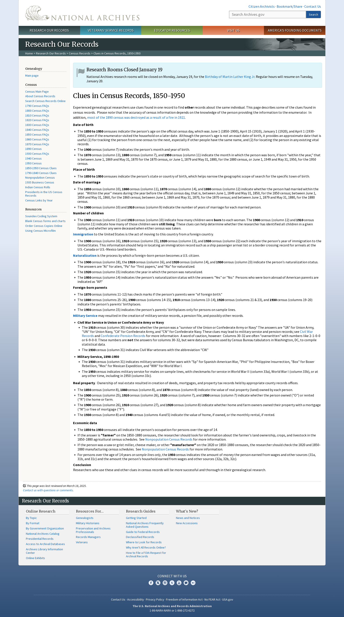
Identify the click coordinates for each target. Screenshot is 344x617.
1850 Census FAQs (37, 134)
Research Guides (141, 511)
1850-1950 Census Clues (41, 168)
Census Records (79, 53)
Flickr (193, 582)
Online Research (40, 511)
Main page (32, 75)
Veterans (82, 542)
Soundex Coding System (41, 216)
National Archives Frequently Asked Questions (145, 525)
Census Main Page (37, 91)
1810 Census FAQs (37, 115)
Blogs (186, 582)
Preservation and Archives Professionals (93, 530)
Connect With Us (172, 576)
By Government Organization (45, 528)
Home (29, 53)
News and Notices (188, 518)
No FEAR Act (212, 599)
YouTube (179, 582)
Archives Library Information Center (44, 551)
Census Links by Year (39, 200)
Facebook (151, 582)
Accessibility (135, 599)
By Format (32, 523)
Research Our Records (49, 30)
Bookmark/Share (289, 6)
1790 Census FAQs (37, 106)
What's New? (187, 511)
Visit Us (233, 30)
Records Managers (88, 537)
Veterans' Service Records (111, 30)
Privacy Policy (155, 599)
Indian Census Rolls (37, 187)
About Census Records (40, 96)
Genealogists (84, 518)
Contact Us (312, 6)
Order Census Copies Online (43, 226)
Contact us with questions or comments (48, 490)
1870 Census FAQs (37, 144)
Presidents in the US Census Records (43, 193)
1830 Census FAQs (37, 125)
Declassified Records (140, 537)
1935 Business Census (39, 182)
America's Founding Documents (295, 30)
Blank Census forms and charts (45, 221)
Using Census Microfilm (40, 231)
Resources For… (90, 511)
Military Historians (87, 523)
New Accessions (187, 523)
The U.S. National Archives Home (82, 12)
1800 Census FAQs (37, 111)
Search (313, 14)
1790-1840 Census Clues (41, 173)
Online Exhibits (35, 558)
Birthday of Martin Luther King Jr (229, 76)
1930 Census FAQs (37, 154)
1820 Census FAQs (37, 120)
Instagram (165, 582)
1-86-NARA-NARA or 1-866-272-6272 (172, 610)
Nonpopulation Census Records (168, 439)
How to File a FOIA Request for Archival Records (146, 554)
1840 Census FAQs (37, 130)
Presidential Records (40, 539)
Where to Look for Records (144, 542)
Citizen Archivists (262, 6)
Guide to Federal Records (143, 532)
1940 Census (33, 158)
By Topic (31, 518)
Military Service (85, 315)
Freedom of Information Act (184, 599)
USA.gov (227, 599)
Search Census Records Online (45, 101)
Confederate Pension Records (123, 336)
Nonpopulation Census (40, 177)
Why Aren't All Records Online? (146, 547)
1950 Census (33, 163)
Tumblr (172, 582)
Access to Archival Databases (45, 544)
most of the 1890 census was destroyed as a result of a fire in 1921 (136, 117)
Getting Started (136, 518)
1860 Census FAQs (37, 139)
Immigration (83, 234)
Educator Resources (172, 30)
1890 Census (33, 149)
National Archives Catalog (42, 534)
